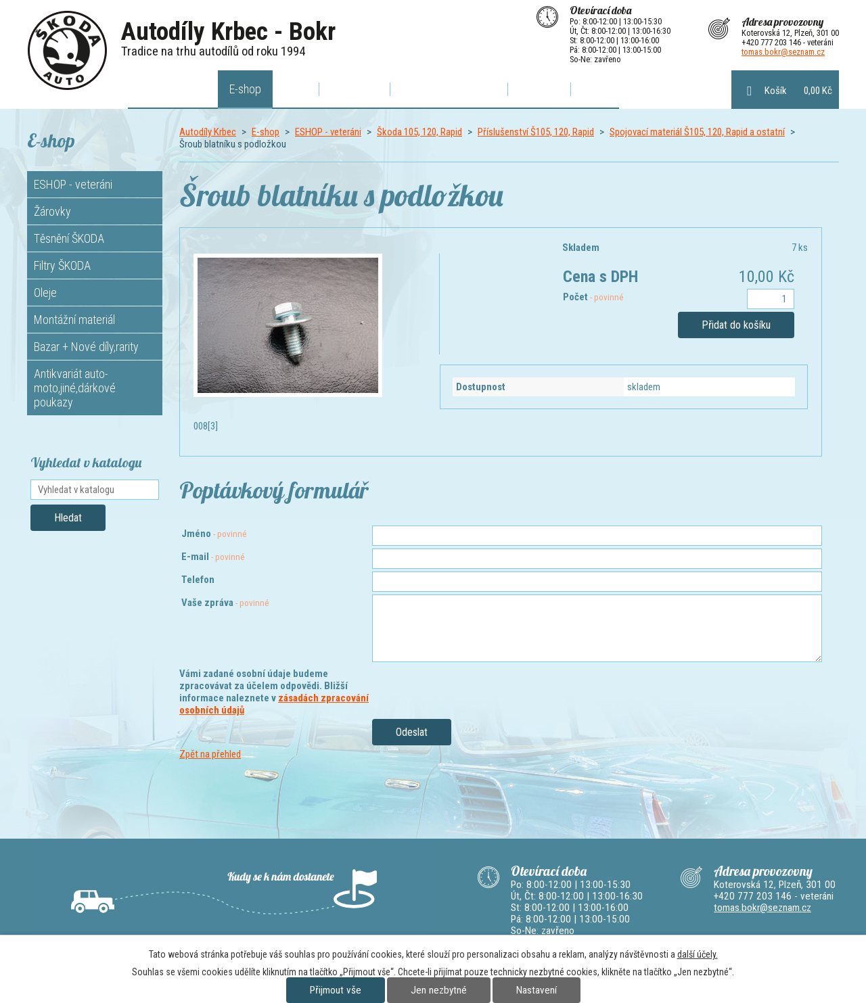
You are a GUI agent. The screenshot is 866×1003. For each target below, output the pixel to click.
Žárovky (52, 211)
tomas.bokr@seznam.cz (783, 52)
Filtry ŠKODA (62, 265)
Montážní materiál (74, 319)
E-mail (213, 557)
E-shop (245, 89)
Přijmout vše (335, 990)
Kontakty (539, 89)
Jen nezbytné (439, 990)
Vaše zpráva (225, 603)
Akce (295, 89)
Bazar (595, 89)
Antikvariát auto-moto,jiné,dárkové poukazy (75, 388)
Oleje (45, 292)
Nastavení (536, 990)
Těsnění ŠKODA (69, 238)
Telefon (197, 580)
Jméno (214, 534)
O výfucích (354, 89)
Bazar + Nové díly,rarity (86, 347)
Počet (593, 297)
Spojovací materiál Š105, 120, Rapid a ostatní (697, 132)
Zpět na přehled (210, 754)
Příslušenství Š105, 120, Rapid (536, 132)
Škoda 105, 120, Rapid (419, 132)
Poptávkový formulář (449, 89)
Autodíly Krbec (173, 89)
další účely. (697, 954)
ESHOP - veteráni (328, 132)
